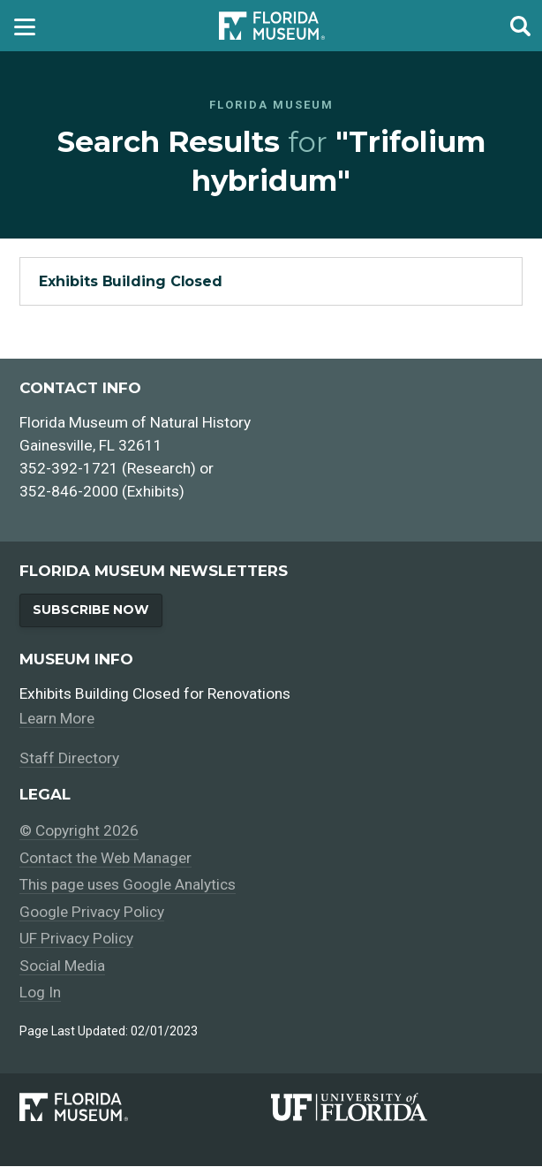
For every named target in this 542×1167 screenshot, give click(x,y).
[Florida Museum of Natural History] (145, 1108)
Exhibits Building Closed (130, 281)
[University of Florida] (397, 1108)
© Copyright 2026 (79, 831)
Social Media (63, 966)
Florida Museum (272, 25)
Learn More (58, 719)
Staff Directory (69, 759)
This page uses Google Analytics (128, 885)
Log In (40, 993)
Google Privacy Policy (92, 912)
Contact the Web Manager (107, 859)
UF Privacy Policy (76, 939)
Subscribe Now (91, 610)
